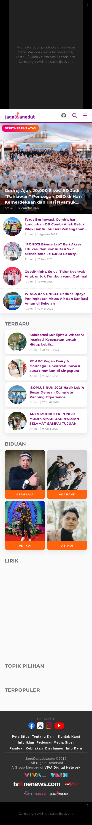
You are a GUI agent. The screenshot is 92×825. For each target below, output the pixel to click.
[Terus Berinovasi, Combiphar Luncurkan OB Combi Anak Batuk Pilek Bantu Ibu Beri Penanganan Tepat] (46, 226)
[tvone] (36, 784)
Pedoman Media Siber (55, 742)
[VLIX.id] (59, 775)
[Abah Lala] (25, 474)
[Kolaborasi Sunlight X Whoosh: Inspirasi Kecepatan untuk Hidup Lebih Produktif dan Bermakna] (46, 342)
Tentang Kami (44, 736)
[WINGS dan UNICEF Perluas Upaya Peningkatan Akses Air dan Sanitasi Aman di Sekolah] (46, 301)
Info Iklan (26, 742)
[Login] (63, 115)
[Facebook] (31, 725)
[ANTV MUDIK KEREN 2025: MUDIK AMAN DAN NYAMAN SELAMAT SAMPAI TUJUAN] (46, 421)
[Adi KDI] (25, 525)
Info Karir (74, 748)
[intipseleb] (35, 793)
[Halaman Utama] (19, 115)
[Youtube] (59, 725)
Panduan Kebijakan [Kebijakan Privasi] (26, 748)
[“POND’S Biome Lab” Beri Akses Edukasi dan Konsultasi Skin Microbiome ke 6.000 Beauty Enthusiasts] (46, 251)
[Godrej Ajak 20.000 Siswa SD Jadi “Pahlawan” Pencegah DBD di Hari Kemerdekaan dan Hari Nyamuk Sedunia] (46, 168)
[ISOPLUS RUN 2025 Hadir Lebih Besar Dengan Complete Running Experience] (46, 394)
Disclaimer (54, 748)
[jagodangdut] (59, 793)
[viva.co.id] (35, 775)
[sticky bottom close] (88, 805)
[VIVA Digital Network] (63, 767)
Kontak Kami (69, 736)
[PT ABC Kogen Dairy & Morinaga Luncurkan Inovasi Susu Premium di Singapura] (46, 368)
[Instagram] (49, 725)
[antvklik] (72, 784)
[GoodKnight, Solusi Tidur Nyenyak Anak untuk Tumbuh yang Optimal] (46, 276)
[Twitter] (40, 725)
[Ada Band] (67, 474)
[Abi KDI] (67, 525)
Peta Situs (21, 736)
